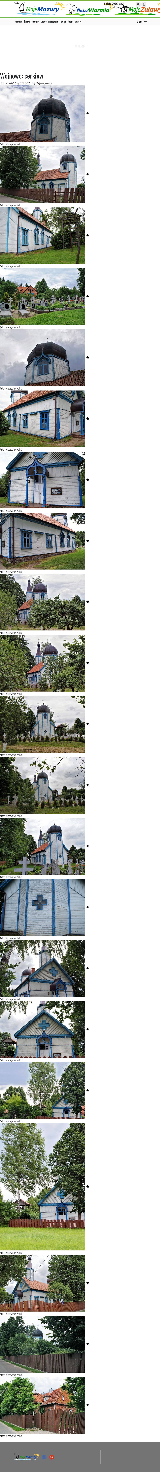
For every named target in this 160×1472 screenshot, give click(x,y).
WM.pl (63, 21)
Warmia (18, 21)
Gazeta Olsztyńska (49, 21)
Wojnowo (40, 83)
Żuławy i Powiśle (31, 21)
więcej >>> (142, 21)
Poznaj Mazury (74, 21)
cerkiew (48, 83)
